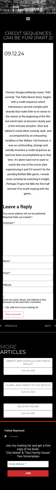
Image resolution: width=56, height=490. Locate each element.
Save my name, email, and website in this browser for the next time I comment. (24, 301)
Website (7, 285)
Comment (9, 223)
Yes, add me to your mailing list (20, 307)
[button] (28, 18)
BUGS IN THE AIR (28, 406)
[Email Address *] (28, 464)
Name (7, 261)
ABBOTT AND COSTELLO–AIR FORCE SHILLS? (28, 362)
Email (6, 273)
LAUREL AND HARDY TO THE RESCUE (28, 385)
